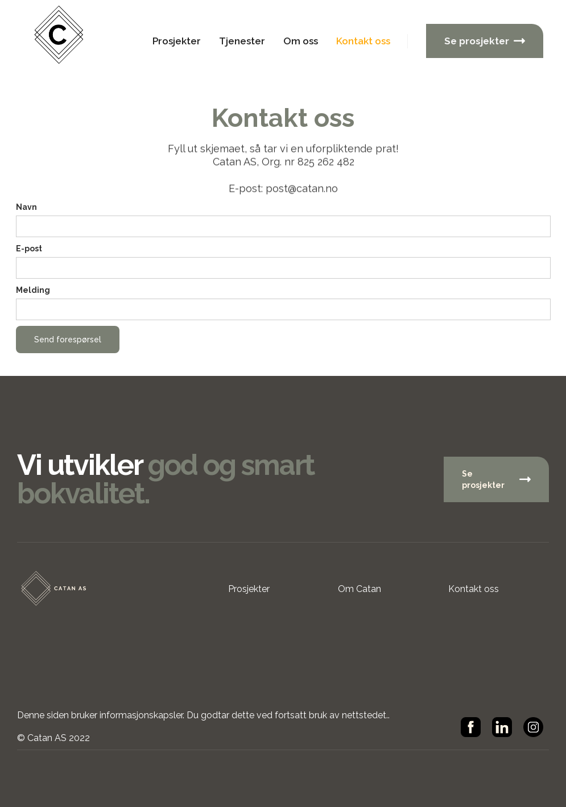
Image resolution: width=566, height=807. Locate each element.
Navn (26, 207)
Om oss (300, 41)
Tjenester (242, 41)
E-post (29, 248)
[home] (65, 41)
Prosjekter (176, 41)
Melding (33, 290)
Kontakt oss (363, 41)
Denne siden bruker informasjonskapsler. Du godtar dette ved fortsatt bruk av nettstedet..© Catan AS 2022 (203, 726)
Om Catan (359, 588)
